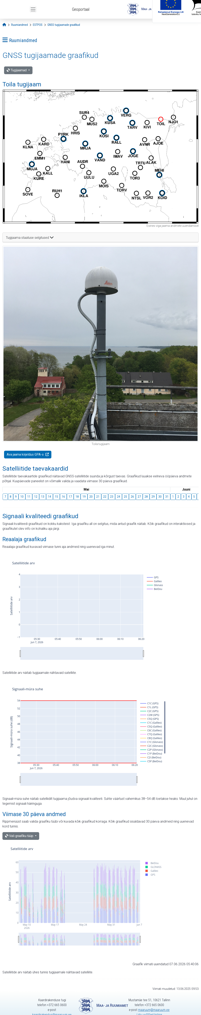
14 (49, 496)
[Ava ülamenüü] (33, 9)
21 (97, 496)
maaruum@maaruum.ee (154, 1010)
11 (28, 496)
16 (63, 496)
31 (167, 496)
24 (118, 496)
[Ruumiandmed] (19, 25)
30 (160, 496)
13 (42, 496)
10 (22, 496)
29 (153, 496)
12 (35, 496)
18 (77, 496)
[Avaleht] (4, 25)
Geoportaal (81, 9)
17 (70, 496)
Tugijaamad (17, 70)
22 (104, 496)
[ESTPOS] (37, 25)
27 (139, 496)
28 (146, 496)
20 (91, 496)
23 (111, 496)
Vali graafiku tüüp (19, 836)
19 (84, 496)
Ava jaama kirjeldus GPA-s (25, 454)
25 (125, 496)
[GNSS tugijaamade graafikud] (64, 25)
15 (56, 496)
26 (132, 496)
